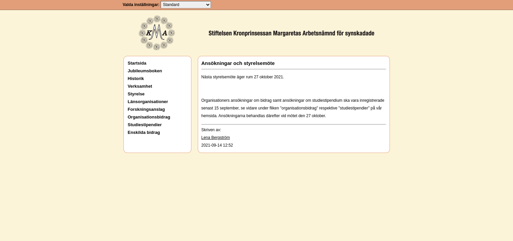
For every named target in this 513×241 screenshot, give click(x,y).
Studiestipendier (145, 124)
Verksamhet (140, 86)
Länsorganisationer (148, 101)
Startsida (137, 63)
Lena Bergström (215, 137)
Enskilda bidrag (144, 132)
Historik (136, 78)
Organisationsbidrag (149, 116)
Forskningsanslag (146, 109)
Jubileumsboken (145, 70)
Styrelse (136, 93)
